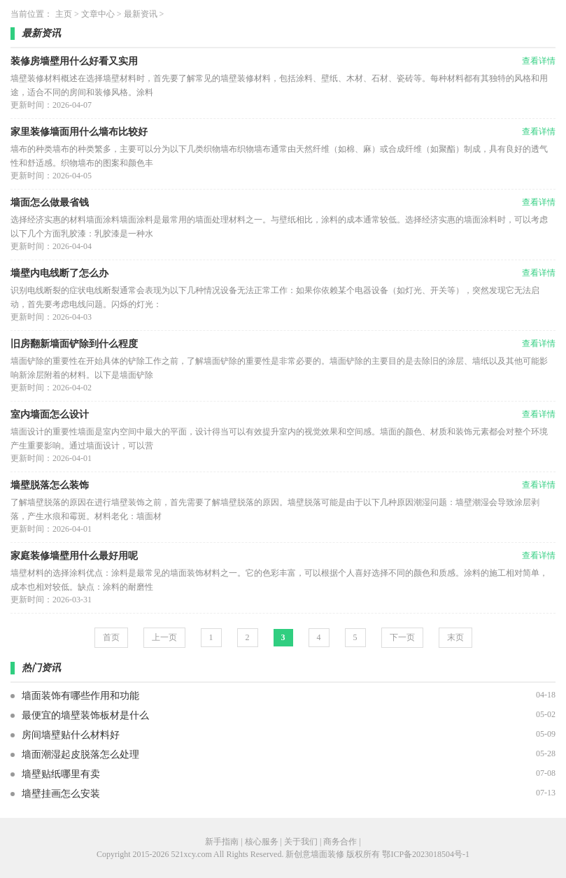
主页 (63, 14)
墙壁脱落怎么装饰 (49, 485)
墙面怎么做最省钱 (49, 202)
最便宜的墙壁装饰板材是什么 (85, 715)
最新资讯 (140, 14)
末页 (455, 637)
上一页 (164, 637)
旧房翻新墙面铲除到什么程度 (74, 344)
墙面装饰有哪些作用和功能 (80, 696)
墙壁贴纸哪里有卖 (61, 774)
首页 (111, 637)
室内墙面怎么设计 (49, 414)
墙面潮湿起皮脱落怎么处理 (80, 754)
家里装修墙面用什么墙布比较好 (79, 132)
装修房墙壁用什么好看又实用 (74, 61)
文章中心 (98, 14)
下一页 (402, 637)
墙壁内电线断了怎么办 (59, 273)
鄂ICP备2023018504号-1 (425, 854)
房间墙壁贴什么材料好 (71, 735)
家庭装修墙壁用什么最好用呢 (74, 556)
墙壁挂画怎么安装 (61, 793)
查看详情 (539, 61)
